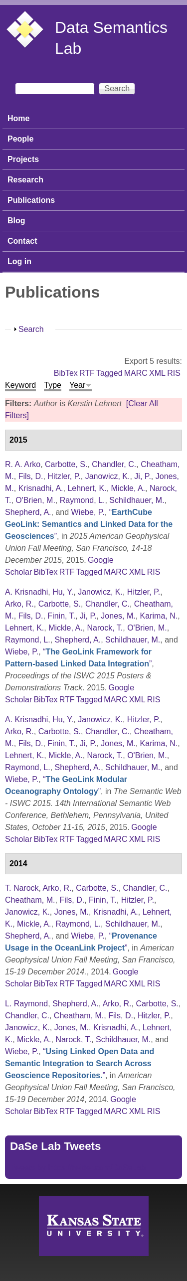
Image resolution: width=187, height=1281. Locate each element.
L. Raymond (26, 1003)
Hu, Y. (62, 592)
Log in (19, 261)
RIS (174, 373)
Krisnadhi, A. (40, 488)
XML (157, 373)
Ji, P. (142, 476)
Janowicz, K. (107, 476)
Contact (22, 241)
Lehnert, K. (86, 488)
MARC (136, 373)
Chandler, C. (114, 464)
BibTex (66, 373)
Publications (31, 200)
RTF (87, 373)
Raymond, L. (82, 500)
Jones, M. (118, 616)
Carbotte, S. (66, 464)
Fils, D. (30, 476)
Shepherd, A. (28, 512)
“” (89, 524)
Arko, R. (19, 604)
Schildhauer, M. (136, 500)
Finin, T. (61, 616)
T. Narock (22, 888)
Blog (16, 220)
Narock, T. (105, 628)
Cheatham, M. (30, 900)
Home (18, 118)
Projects (23, 159)
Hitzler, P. (63, 476)
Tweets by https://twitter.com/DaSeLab (78, 1167)
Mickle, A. (128, 488)
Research (25, 179)
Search (31, 329)
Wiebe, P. (88, 512)
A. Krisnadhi (26, 592)
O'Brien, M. (35, 500)
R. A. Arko (22, 464)
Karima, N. (159, 616)
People (20, 139)
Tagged (109, 373)
